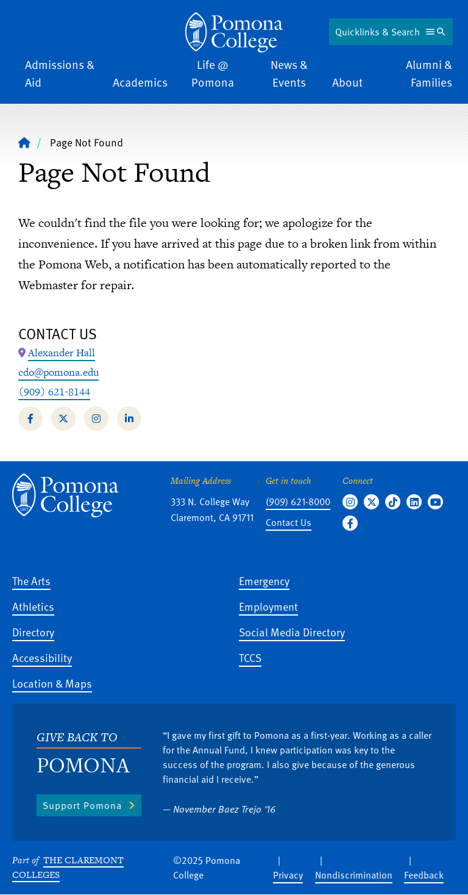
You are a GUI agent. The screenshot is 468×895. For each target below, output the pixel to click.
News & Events (289, 73)
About (347, 82)
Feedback (424, 875)
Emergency (264, 580)
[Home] (24, 142)
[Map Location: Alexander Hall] (61, 353)
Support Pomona (82, 805)
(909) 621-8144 (54, 391)
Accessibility (42, 657)
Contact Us (288, 522)
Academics (140, 82)
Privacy (288, 875)
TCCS (250, 657)
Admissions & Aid (59, 73)
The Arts (31, 580)
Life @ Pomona (212, 73)
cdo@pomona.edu (58, 372)
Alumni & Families (429, 73)
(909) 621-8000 (298, 501)
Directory (33, 632)
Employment (268, 606)
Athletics (33, 606)
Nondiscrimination (353, 875)
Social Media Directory (292, 632)
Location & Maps (52, 683)
